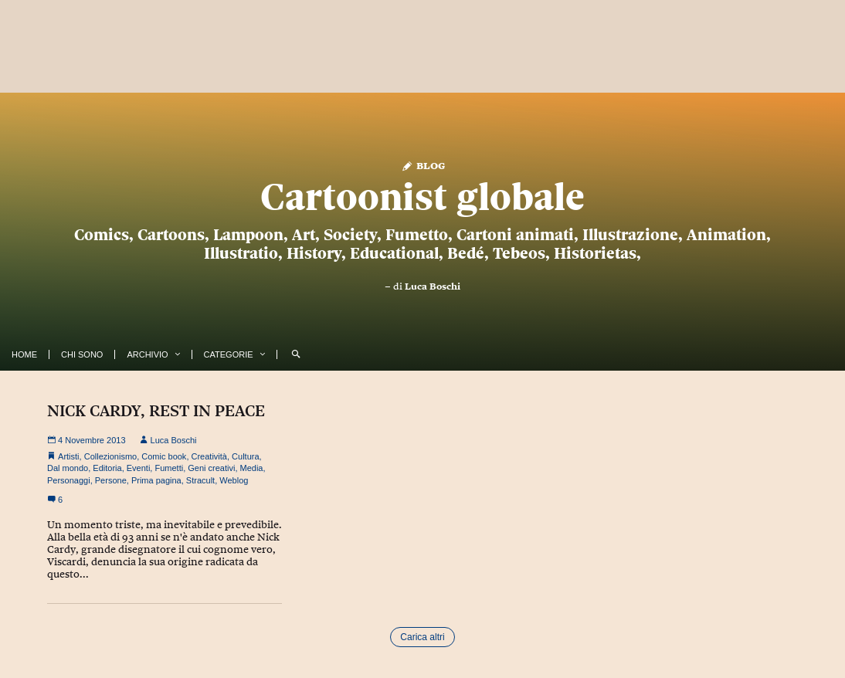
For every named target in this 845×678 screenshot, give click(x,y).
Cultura (245, 456)
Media (251, 468)
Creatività (209, 456)
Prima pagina (156, 480)
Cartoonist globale (422, 197)
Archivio (147, 354)
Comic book (163, 456)
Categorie (228, 354)
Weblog (233, 480)
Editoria (107, 468)
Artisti (69, 456)
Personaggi (68, 480)
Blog (423, 165)
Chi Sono (82, 354)
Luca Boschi (432, 286)
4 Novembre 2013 (86, 440)
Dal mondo (67, 468)
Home (24, 354)
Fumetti (168, 468)
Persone (111, 480)
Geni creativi (211, 468)
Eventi (139, 468)
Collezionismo (110, 456)
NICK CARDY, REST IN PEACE (156, 411)
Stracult (200, 480)
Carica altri (422, 637)
